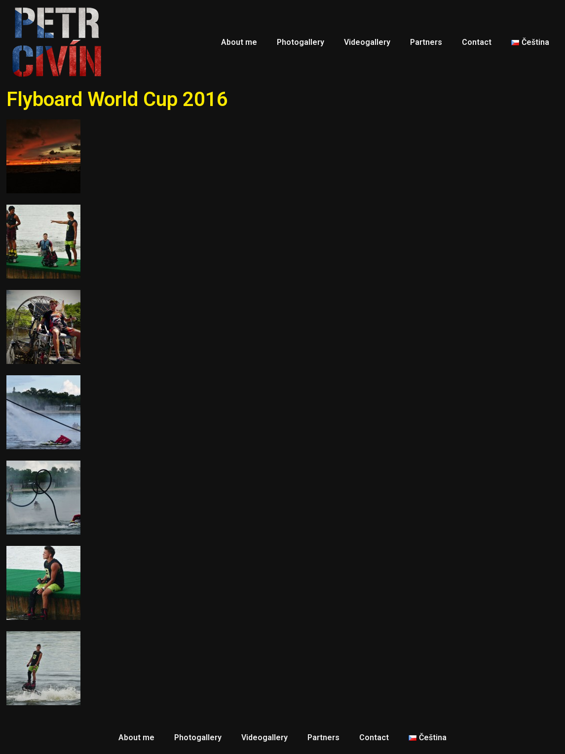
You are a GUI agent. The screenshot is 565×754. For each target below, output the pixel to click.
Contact (476, 42)
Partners (426, 42)
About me (239, 42)
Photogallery (300, 42)
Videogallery (367, 42)
